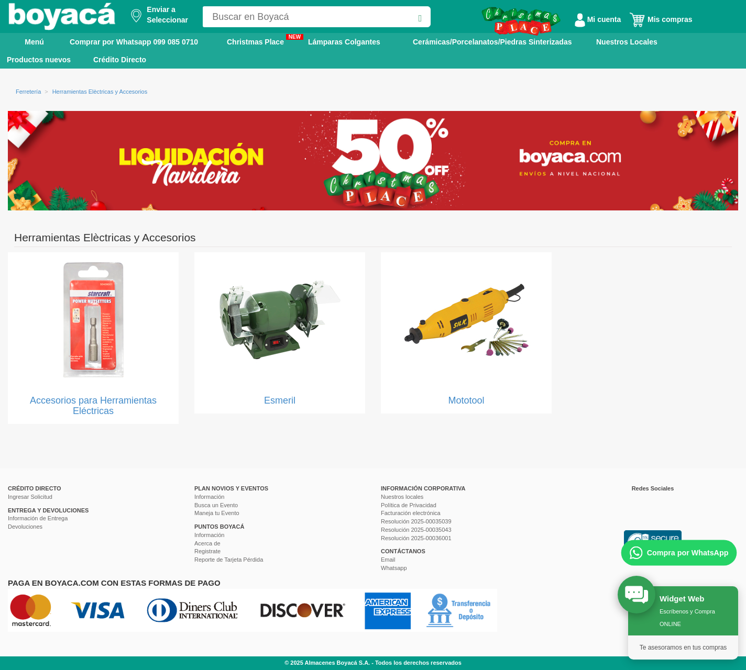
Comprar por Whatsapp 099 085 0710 (134, 42)
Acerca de (207, 543)
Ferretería (28, 91)
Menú (26, 41)
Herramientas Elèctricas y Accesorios (100, 91)
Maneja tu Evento (216, 513)
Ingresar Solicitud (30, 497)
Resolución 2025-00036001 (416, 538)
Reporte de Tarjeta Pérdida (228, 559)
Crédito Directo (119, 59)
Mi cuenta (598, 19)
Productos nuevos (39, 59)
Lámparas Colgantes (344, 42)
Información (209, 497)
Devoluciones (25, 526)
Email (388, 559)
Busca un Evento (216, 505)
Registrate (207, 551)
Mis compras (660, 19)
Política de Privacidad (408, 505)
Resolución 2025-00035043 (416, 530)
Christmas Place (265, 40)
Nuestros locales (402, 497)
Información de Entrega (38, 518)
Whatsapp (394, 568)
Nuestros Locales (626, 42)
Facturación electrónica (411, 513)
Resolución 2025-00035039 (416, 521)
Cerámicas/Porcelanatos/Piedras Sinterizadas (492, 42)
